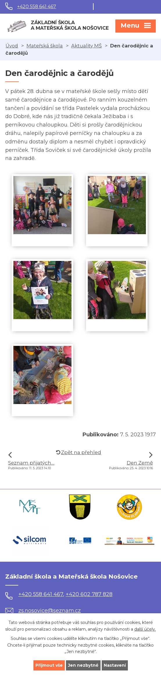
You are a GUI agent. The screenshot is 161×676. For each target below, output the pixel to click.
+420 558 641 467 (36, 6)
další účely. (145, 628)
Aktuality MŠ (86, 46)
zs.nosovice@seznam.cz (43, 610)
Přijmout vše (49, 665)
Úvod (12, 46)
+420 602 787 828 (89, 594)
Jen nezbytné (83, 665)
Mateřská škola (44, 46)
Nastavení (115, 665)
